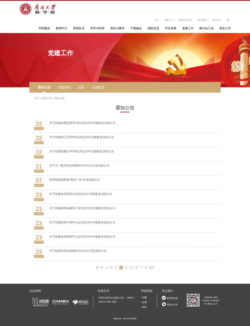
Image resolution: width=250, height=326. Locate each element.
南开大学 (216, 20)
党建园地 (64, 87)
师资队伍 (79, 28)
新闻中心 (61, 28)
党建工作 (188, 28)
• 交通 (144, 302)
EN (156, 20)
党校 (81, 87)
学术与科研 (97, 28)
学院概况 (44, 28)
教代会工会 (206, 28)
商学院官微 (172, 298)
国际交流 (153, 28)
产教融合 (136, 28)
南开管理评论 (185, 20)
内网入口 (168, 20)
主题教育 (98, 87)
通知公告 (44, 87)
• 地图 (144, 297)
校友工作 (225, 28)
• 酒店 (144, 307)
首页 (36, 98)
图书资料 (202, 20)
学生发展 (170, 28)
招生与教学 (117, 28)
